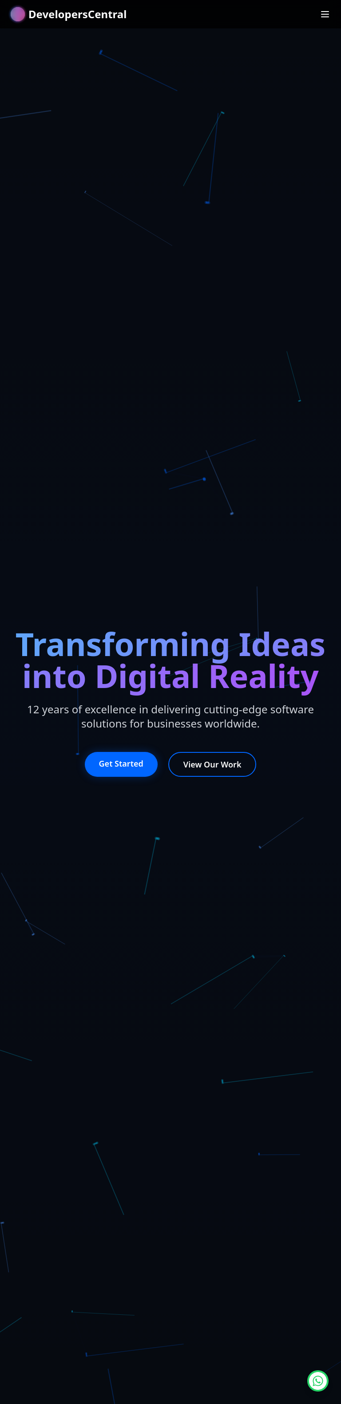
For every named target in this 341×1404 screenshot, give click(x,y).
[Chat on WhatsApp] (317, 1380)
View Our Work (212, 764)
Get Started (121, 763)
